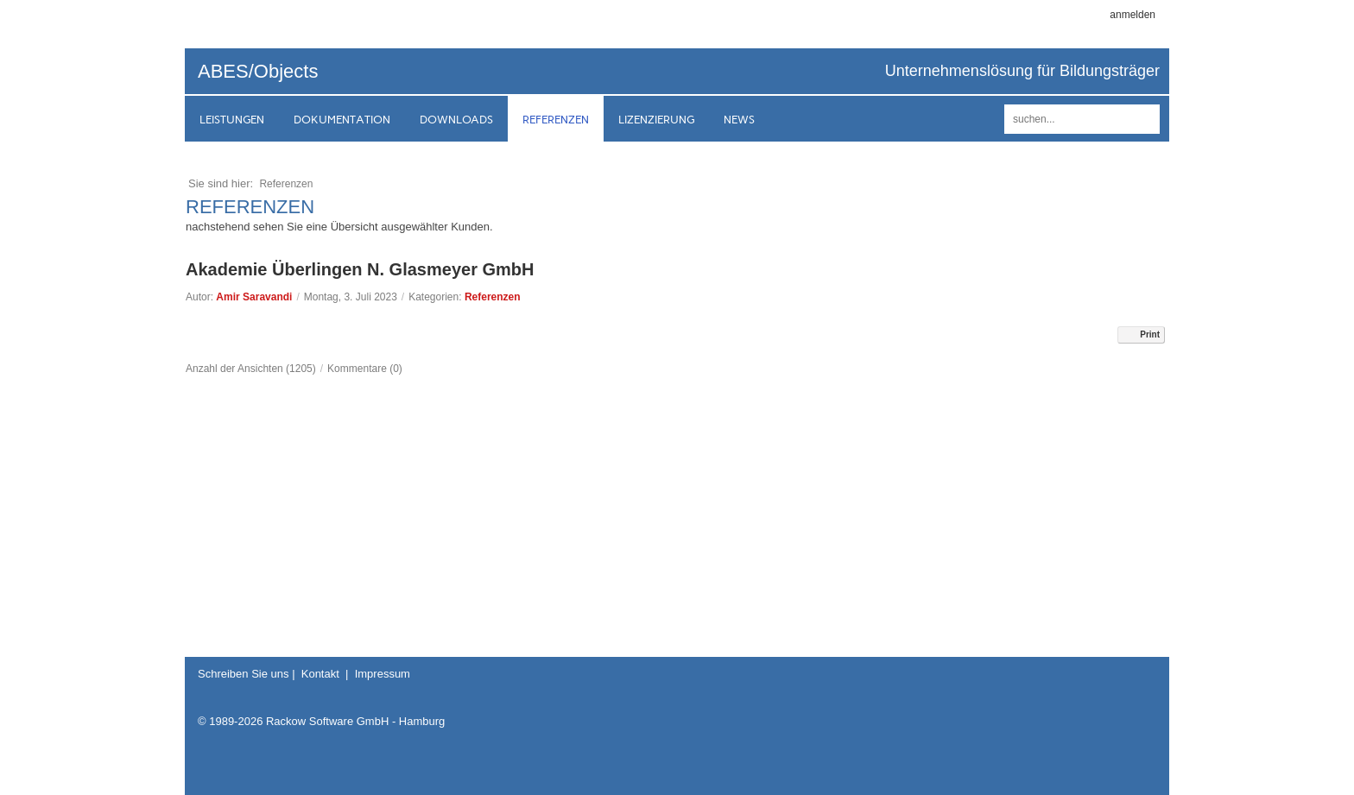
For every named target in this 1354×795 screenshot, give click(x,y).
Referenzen (493, 297)
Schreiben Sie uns (243, 673)
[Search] (1082, 119)
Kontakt (320, 673)
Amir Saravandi (254, 297)
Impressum (382, 673)
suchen (1144, 119)
